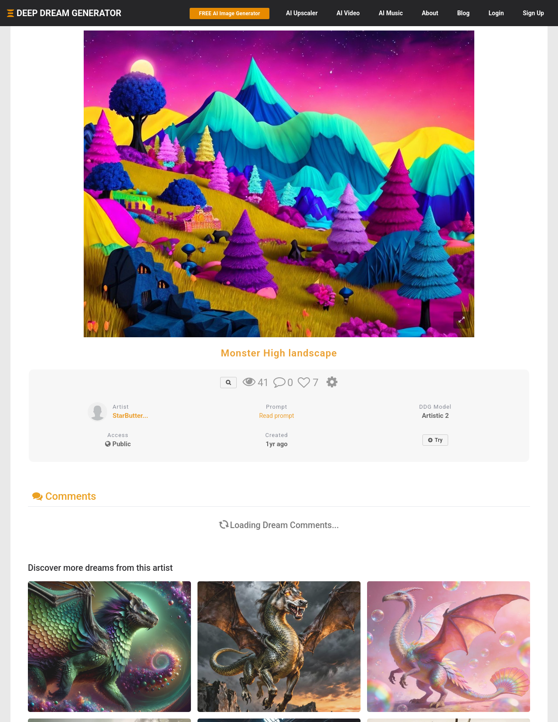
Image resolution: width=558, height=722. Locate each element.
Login (496, 13)
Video (348, 13)
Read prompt (276, 415)
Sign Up (533, 13)
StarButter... (130, 416)
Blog (463, 13)
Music (391, 13)
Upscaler (301, 13)
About (430, 13)
